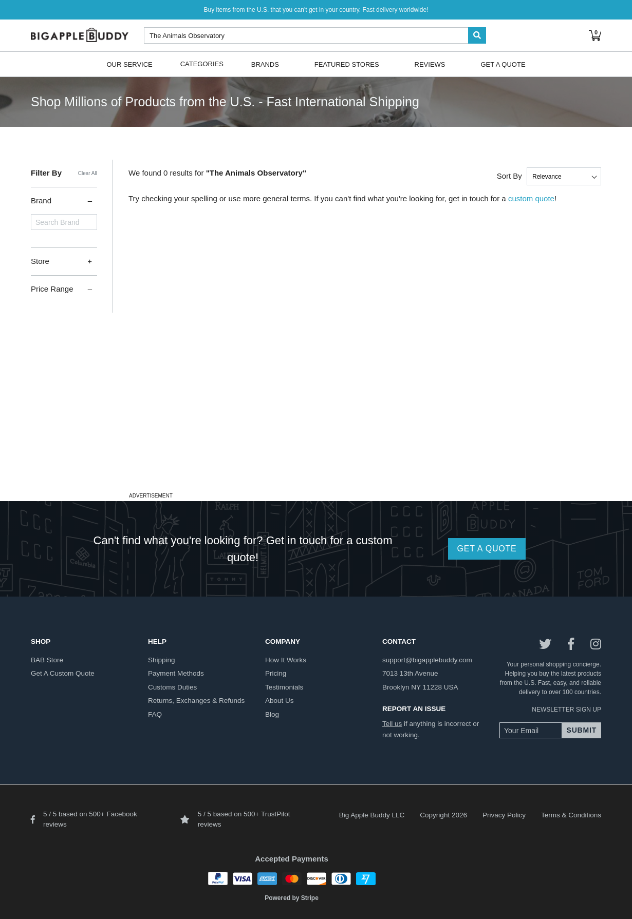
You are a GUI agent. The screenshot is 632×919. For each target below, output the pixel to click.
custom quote (531, 198)
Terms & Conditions (571, 815)
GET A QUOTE (486, 548)
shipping (161, 660)
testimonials (284, 687)
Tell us (392, 723)
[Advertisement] (316, 417)
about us (279, 700)
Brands (265, 64)
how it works (285, 660)
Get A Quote (502, 64)
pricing (275, 673)
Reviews (430, 64)
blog (272, 714)
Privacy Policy (504, 815)
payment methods (176, 673)
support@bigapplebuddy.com (427, 660)
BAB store (47, 660)
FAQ (155, 714)
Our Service (129, 64)
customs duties (172, 687)
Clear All (87, 173)
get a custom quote (63, 673)
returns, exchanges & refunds (196, 700)
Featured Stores (346, 64)
